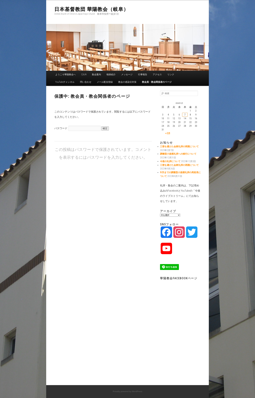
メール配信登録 (105, 82)
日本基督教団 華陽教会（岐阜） (91, 9)
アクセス (157, 74)
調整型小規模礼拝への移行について (178, 153)
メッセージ (127, 74)
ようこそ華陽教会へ (65, 74)
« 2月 (167, 133)
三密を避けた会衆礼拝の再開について (179, 146)
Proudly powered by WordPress (127, 391)
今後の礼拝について (170, 161)
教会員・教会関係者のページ (157, 82)
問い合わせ (85, 82)
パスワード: (77, 128)
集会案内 (96, 74)
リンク (170, 74)
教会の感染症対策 (127, 82)
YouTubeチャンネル (64, 82)
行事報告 (142, 74)
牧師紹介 (111, 74)
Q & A (84, 74)
